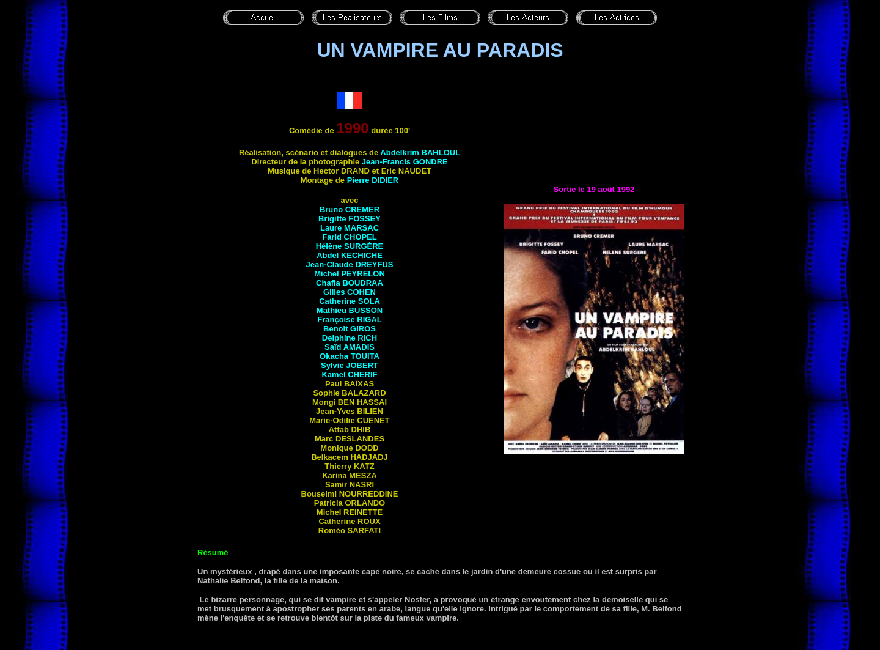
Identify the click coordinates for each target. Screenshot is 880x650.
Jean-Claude (349, 264)
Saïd (349, 347)
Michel (349, 273)
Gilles (349, 292)
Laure (349, 227)
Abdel (350, 255)
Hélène (350, 246)
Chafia (349, 282)
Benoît (349, 328)
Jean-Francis (405, 161)
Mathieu (350, 310)
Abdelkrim (420, 152)
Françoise (349, 319)
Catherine (349, 301)
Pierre (373, 180)
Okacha (350, 356)
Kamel (349, 374)
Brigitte (349, 218)
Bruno (350, 209)
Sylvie (349, 365)
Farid (349, 237)
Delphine (349, 337)
